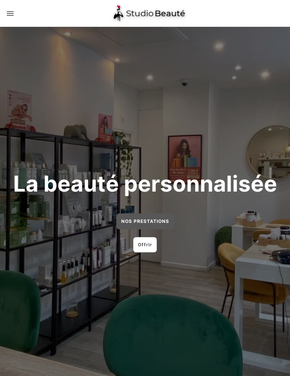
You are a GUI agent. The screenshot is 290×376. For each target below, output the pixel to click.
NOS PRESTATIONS (145, 221)
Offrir (145, 244)
